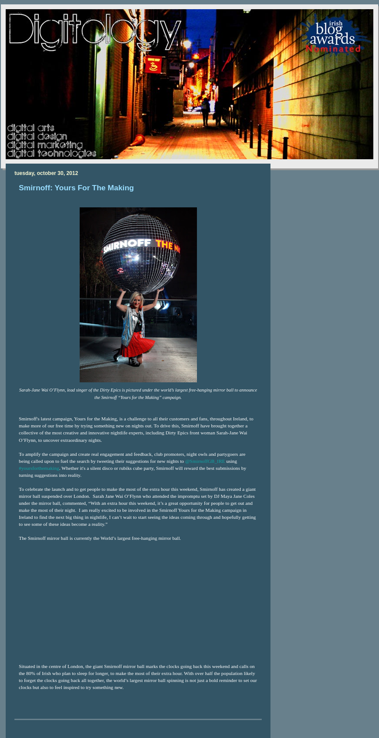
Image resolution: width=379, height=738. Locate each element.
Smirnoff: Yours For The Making (76, 187)
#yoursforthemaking (39, 468)
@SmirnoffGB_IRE (205, 461)
